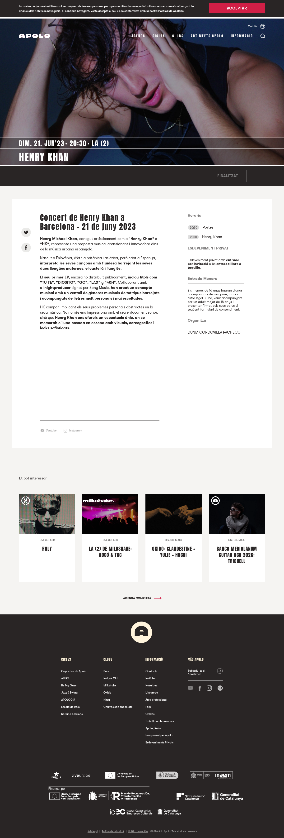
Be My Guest (69, 683)
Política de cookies (171, 11)
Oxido (107, 691)
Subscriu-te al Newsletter (196, 670)
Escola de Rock (70, 705)
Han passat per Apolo (158, 733)
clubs (178, 34)
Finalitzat (227, 174)
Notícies (150, 676)
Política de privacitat (113, 829)
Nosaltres (151, 683)
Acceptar (237, 9)
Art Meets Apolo (207, 34)
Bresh (106, 669)
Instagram (75, 429)
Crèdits (149, 712)
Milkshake (109, 683)
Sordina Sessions (72, 712)
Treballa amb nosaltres (159, 719)
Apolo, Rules (153, 726)
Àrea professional (156, 698)
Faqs (148, 705)
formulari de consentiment (219, 308)
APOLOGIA (68, 698)
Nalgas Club (111, 676)
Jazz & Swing (69, 691)
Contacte (151, 669)
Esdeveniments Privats (159, 740)
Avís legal (93, 829)
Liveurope (151, 691)
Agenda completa (142, 596)
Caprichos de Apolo (73, 669)
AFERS (65, 676)
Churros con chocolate (117, 705)
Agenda (138, 34)
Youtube (51, 429)
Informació (242, 34)
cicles (159, 34)
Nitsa (106, 698)
